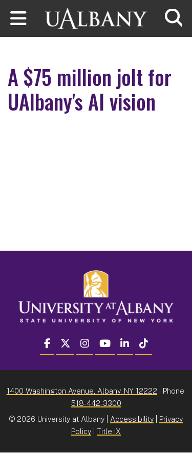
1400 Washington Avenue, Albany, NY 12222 (82, 390)
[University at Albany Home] (96, 17)
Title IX (109, 431)
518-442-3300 (96, 403)
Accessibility (132, 419)
